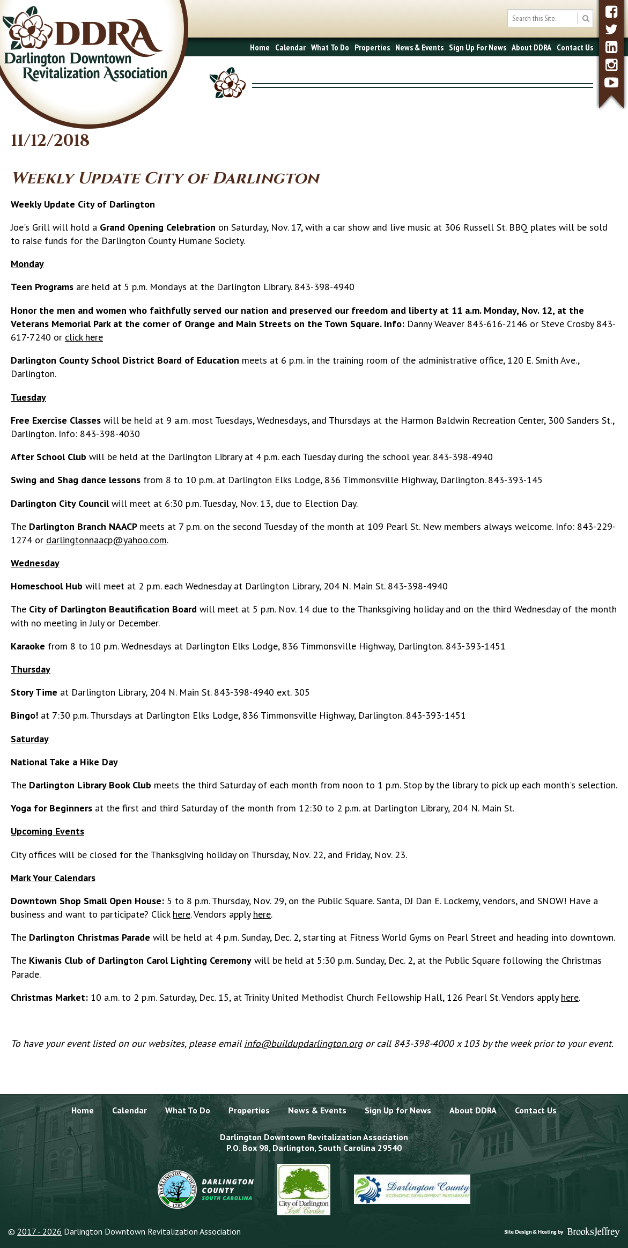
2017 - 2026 (39, 1231)
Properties (372, 47)
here (181, 914)
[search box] (550, 18)
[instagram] (611, 64)
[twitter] (611, 29)
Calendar (290, 47)
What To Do (330, 47)
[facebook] (611, 11)
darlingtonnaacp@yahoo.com (106, 540)
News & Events (419, 47)
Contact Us (575, 47)
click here (84, 337)
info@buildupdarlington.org (303, 1043)
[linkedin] (611, 47)
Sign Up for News (398, 1110)
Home (260, 47)
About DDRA (531, 47)
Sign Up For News (477, 47)
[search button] (585, 18)
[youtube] (611, 82)
